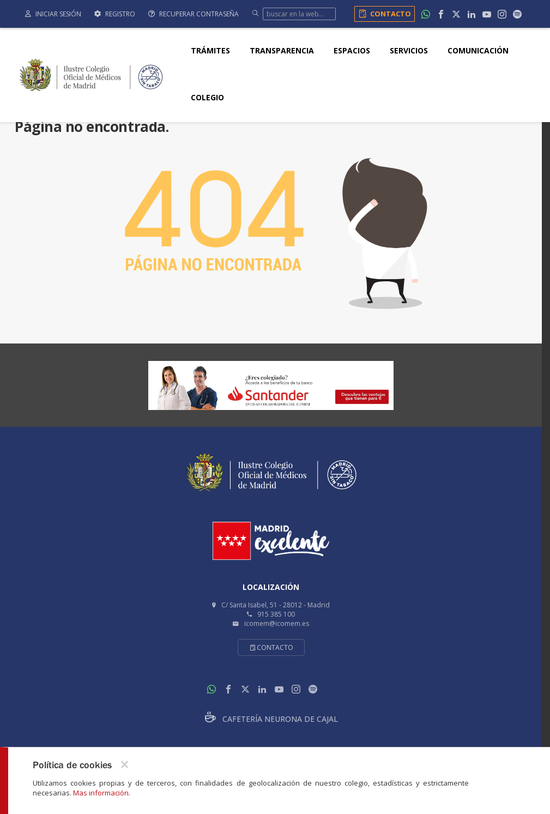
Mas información (101, 793)
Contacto (383, 14)
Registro (114, 14)
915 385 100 (276, 614)
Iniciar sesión (53, 14)
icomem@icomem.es (276, 623)
